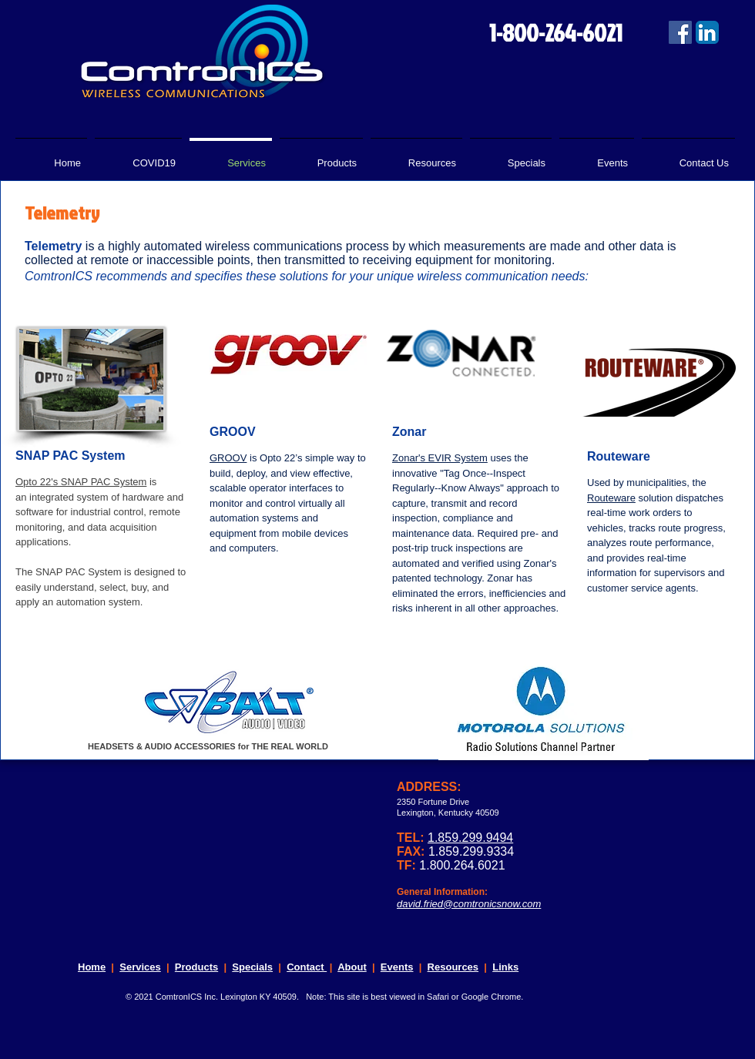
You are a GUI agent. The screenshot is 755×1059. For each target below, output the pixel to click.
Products (196, 967)
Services (140, 967)
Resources (453, 967)
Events (397, 967)
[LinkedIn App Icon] (707, 32)
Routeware (611, 498)
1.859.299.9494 (470, 837)
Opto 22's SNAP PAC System (80, 482)
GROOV (228, 458)
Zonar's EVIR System (440, 458)
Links (505, 967)
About (352, 967)
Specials (252, 967)
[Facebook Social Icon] (680, 32)
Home (92, 967)
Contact (307, 967)
